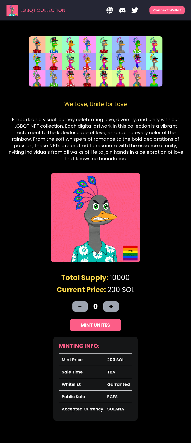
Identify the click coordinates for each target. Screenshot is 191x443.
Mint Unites (95, 325)
